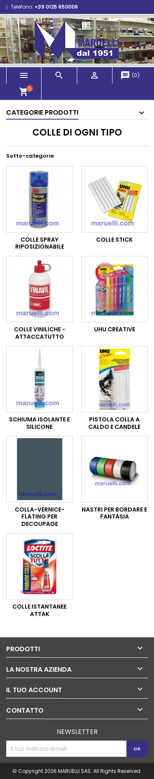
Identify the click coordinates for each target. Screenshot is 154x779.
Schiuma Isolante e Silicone (39, 423)
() (130, 75)
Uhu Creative (114, 329)
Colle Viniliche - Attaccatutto (39, 333)
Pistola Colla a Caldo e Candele (114, 423)
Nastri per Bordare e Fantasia (114, 513)
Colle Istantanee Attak (39, 610)
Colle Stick (114, 240)
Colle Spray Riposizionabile (39, 243)
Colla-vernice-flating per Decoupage (39, 516)
